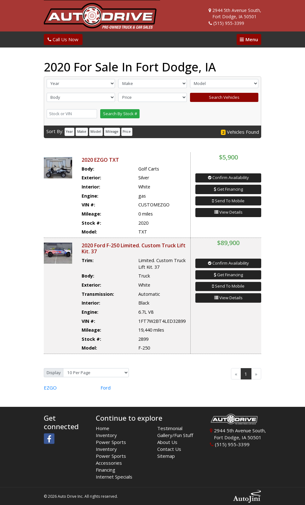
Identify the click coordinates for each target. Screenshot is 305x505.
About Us (167, 442)
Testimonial (169, 428)
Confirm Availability (228, 177)
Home (102, 428)
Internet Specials (114, 477)
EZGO (50, 387)
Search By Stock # (120, 113)
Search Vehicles (224, 97)
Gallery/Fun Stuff (175, 435)
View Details (228, 212)
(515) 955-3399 (228, 23)
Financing (105, 470)
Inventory (106, 435)
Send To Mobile (228, 201)
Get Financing (228, 189)
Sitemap (166, 456)
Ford (106, 387)
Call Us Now (63, 39)
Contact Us (169, 449)
